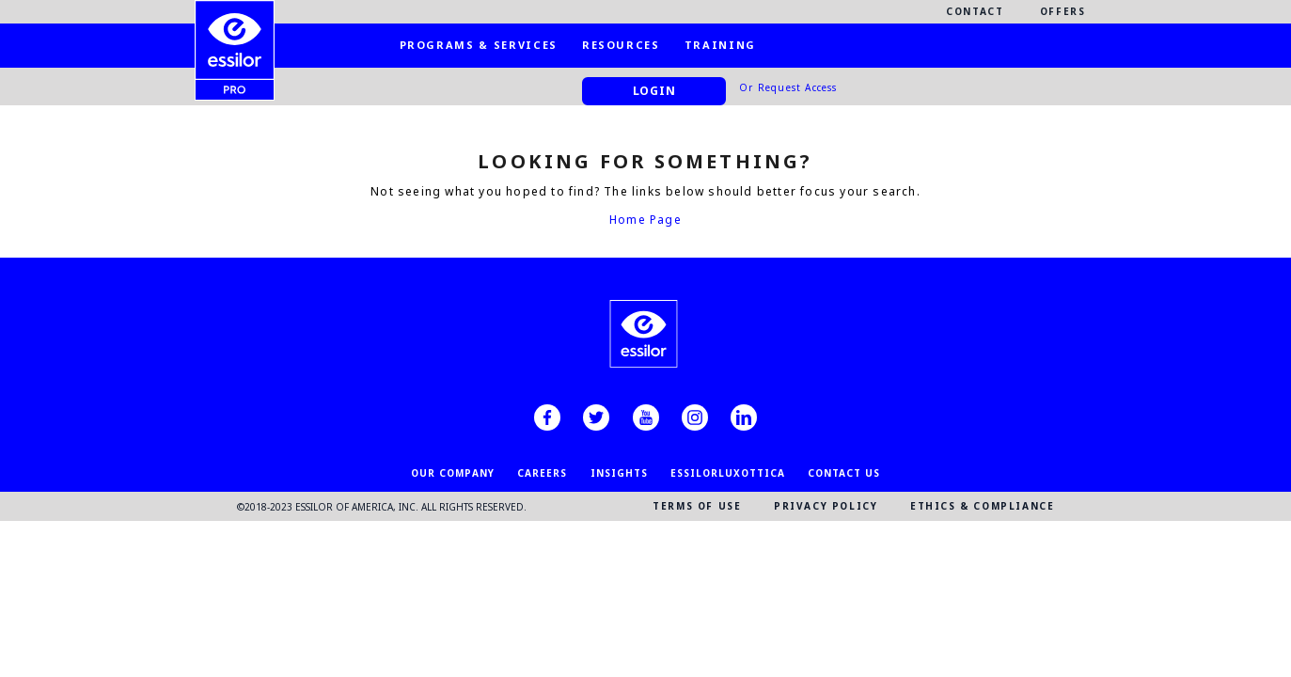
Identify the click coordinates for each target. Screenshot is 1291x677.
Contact (975, 11)
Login (654, 91)
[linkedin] (744, 417)
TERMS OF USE (697, 505)
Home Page (645, 220)
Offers (1063, 11)
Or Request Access (788, 87)
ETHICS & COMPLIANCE (982, 505)
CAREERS (542, 473)
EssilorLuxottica (727, 473)
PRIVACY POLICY (825, 505)
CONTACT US (844, 473)
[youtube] (646, 417)
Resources (621, 45)
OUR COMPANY (453, 473)
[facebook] (547, 417)
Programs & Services (479, 45)
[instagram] (695, 417)
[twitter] (596, 417)
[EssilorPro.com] (235, 34)
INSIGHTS (619, 473)
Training (720, 45)
